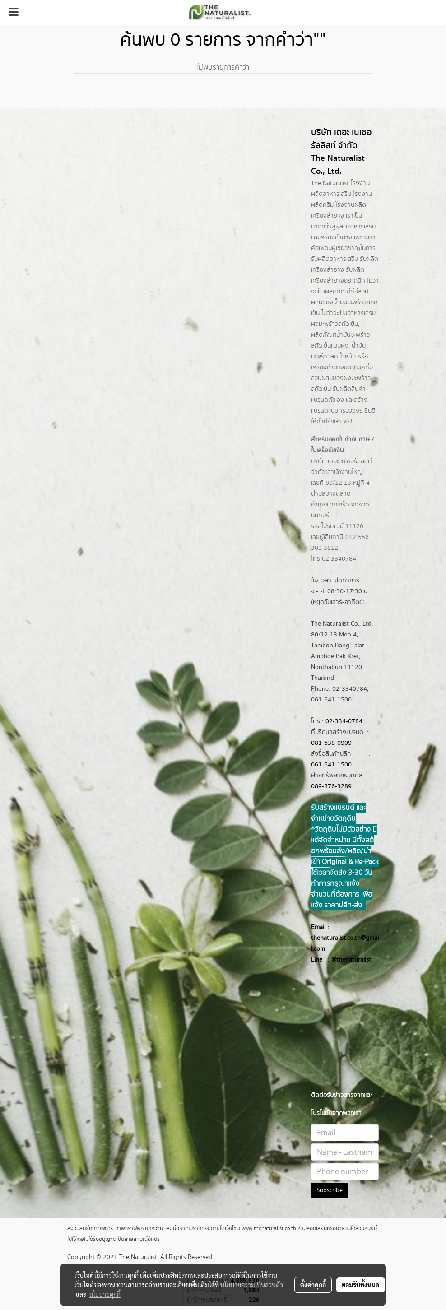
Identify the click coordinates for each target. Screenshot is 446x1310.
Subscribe (329, 1190)
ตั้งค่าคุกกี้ (313, 1285)
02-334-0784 (343, 721)
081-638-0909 (331, 743)
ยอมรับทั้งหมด (361, 1285)
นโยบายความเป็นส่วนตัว (251, 1285)
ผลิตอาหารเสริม (355, 226)
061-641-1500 (331, 764)
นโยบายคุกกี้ (105, 1294)
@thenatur (345, 959)
